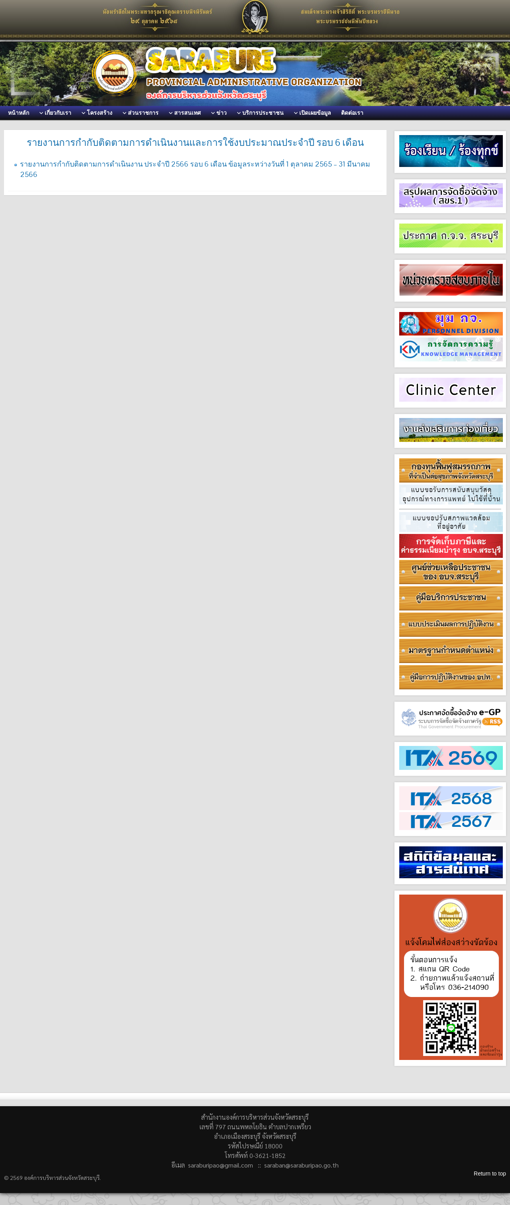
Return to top (490, 1173)
